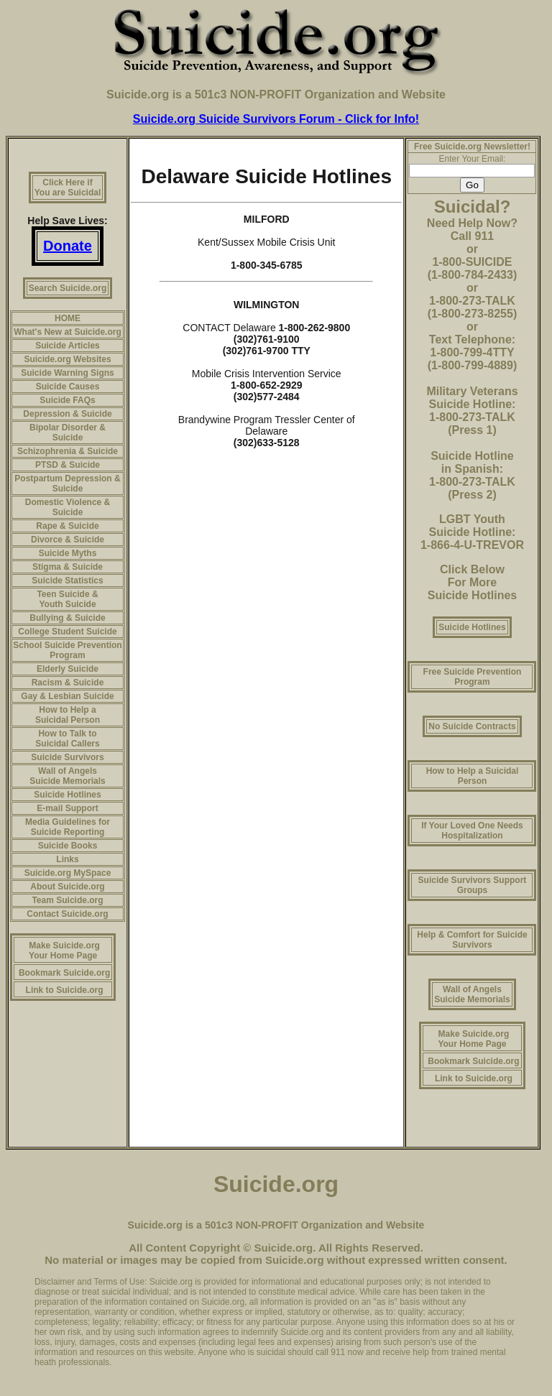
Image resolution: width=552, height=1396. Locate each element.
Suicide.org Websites (67, 359)
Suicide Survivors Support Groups (472, 885)
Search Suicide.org (68, 288)
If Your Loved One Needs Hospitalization (472, 831)
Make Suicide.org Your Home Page (64, 950)
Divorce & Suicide (67, 540)
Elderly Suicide (67, 669)
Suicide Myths (68, 553)
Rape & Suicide (67, 526)
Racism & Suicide (68, 683)
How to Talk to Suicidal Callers (67, 739)
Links (67, 859)
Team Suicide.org (67, 900)
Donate (67, 246)
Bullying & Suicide (67, 618)
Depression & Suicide (67, 414)
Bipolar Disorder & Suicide (67, 432)
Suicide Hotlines (67, 795)
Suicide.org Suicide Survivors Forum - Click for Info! (276, 119)
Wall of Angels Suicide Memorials (67, 776)
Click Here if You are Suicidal (67, 187)
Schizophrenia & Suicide (67, 451)
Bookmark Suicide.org (64, 973)
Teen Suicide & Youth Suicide (67, 599)
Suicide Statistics (67, 580)
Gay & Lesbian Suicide (67, 696)
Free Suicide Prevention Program (472, 677)
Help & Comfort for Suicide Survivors (472, 940)
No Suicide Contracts (471, 726)
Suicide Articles (67, 346)
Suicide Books (68, 846)
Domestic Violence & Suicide (68, 507)
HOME (67, 318)
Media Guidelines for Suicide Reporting (67, 827)
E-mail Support (67, 808)
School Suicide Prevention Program (67, 650)
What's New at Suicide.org (67, 332)
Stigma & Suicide (67, 567)
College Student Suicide (67, 632)
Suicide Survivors (67, 757)
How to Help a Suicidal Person (67, 715)
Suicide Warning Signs (67, 373)
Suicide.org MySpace (67, 873)
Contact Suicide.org (67, 914)
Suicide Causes (68, 387)
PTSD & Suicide (67, 465)
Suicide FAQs (67, 400)
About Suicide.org (67, 887)
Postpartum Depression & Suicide (67, 483)
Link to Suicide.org (65, 990)
